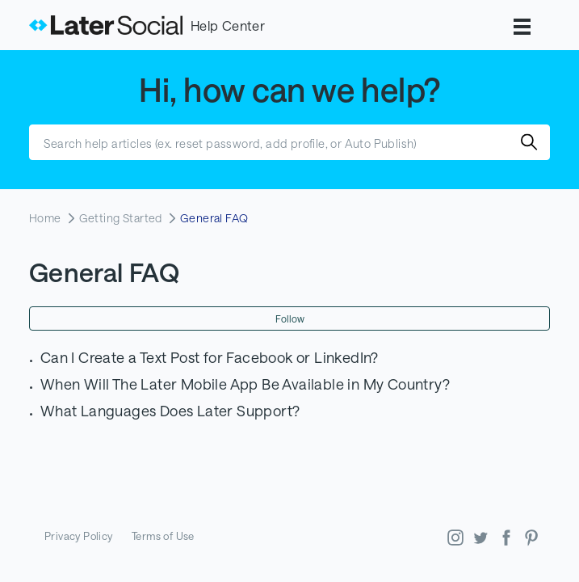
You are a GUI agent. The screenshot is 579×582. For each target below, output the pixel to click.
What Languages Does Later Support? (170, 411)
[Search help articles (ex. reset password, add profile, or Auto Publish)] (289, 142)
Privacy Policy (78, 535)
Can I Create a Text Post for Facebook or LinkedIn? (209, 357)
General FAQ (214, 218)
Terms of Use (163, 535)
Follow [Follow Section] (289, 318)
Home (45, 218)
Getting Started (120, 218)
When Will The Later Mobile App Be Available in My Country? (245, 384)
